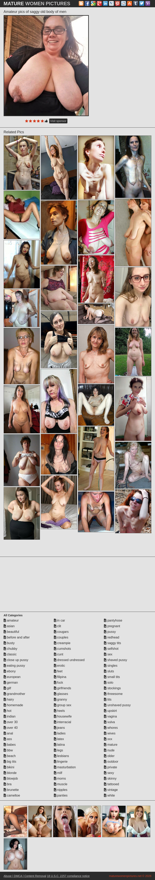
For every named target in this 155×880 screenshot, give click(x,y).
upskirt (110, 710)
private (110, 767)
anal (8, 733)
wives (109, 733)
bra (8, 784)
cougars (61, 631)
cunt (58, 654)
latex (59, 739)
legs (58, 750)
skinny (110, 778)
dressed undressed (69, 660)
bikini (9, 767)
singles (110, 665)
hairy (9, 699)
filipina (60, 677)
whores (111, 727)
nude (109, 750)
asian (9, 626)
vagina (110, 716)
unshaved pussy (117, 705)
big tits (10, 761)
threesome (113, 694)
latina (59, 744)
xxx (108, 739)
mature (110, 744)
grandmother (14, 694)
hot (8, 710)
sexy (109, 773)
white (109, 795)
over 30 (11, 722)
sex (108, 654)
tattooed (111, 784)
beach (10, 756)
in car (59, 620)
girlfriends (62, 688)
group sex (62, 705)
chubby (10, 648)
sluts (109, 671)
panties (61, 795)
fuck (58, 682)
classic (10, 654)
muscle (60, 784)
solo (108, 682)
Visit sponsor (58, 121)
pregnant (112, 626)
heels (59, 710)
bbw (8, 750)
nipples (60, 789)
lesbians (61, 756)
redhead (111, 637)
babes (10, 744)
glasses (61, 694)
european (12, 677)
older (109, 756)
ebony (10, 671)
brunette (11, 789)
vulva (109, 722)
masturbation (65, 767)
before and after (17, 637)
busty (9, 643)
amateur (11, 620)
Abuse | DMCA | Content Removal (25, 876)
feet (58, 671)
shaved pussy (115, 660)
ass (8, 739)
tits (107, 699)
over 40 (11, 727)
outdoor (111, 761)
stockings (112, 688)
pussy (110, 631)
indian (10, 716)
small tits (112, 677)
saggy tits (112, 643)
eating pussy (14, 665)
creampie (62, 643)
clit (57, 626)
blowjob (11, 778)
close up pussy (16, 660)
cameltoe (12, 795)
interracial (62, 722)
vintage (111, 789)
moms (60, 778)
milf (58, 773)
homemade (13, 705)
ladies (60, 733)
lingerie (61, 761)
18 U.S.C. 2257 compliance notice (68, 876)
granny (60, 699)
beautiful (11, 631)
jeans (59, 727)
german (11, 682)
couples (61, 637)
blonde (10, 773)
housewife (63, 716)
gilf (7, 688)
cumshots (62, 648)
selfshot (111, 648)
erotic (59, 665)
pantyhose (113, 620)
